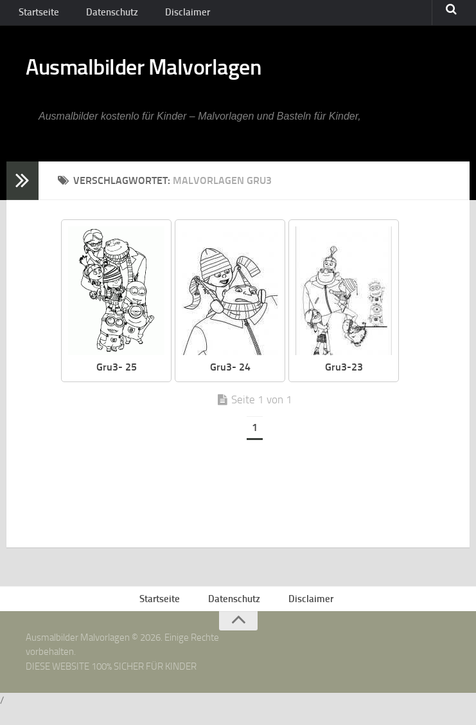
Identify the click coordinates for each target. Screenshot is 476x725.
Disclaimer (170, 16)
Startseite (36, 16)
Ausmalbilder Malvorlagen (173, 77)
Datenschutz (103, 16)
